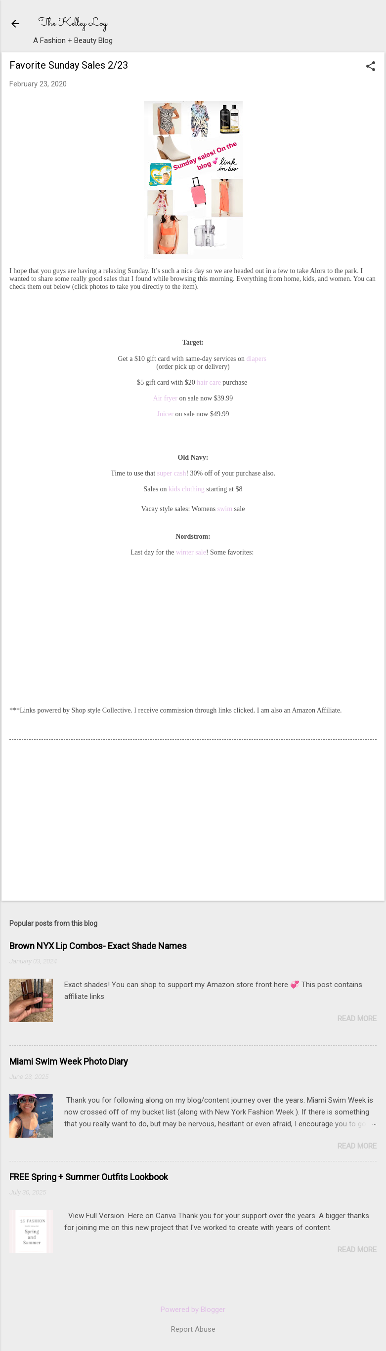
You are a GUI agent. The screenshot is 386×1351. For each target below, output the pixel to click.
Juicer (165, 414)
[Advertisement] (83, 821)
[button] (371, 67)
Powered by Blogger (193, 1309)
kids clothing (186, 489)
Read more (357, 1018)
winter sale (191, 552)
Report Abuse (193, 1329)
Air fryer (165, 398)
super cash (170, 473)
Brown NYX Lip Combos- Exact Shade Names (98, 946)
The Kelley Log (73, 23)
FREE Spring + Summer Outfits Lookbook (88, 1177)
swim (224, 509)
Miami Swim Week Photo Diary (68, 1061)
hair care (209, 382)
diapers (256, 358)
